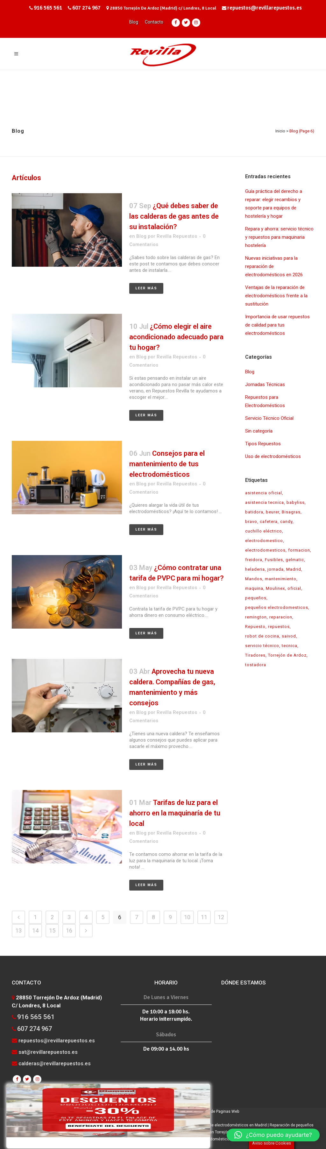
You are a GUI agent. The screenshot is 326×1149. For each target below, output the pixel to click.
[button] (273, 1135)
